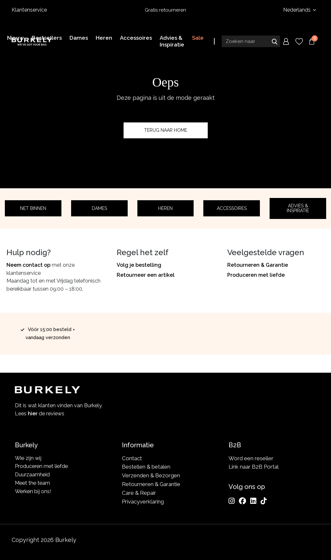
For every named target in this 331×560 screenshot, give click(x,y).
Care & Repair (139, 493)
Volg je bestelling (139, 265)
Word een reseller (251, 458)
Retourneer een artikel (146, 275)
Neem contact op (28, 265)
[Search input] (251, 41)
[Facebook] (242, 500)
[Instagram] (232, 500)
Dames (99, 208)
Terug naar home (165, 130)
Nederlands (297, 10)
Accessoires (232, 208)
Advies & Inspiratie (298, 208)
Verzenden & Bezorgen (151, 475)
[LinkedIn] (253, 500)
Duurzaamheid (33, 475)
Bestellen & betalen (146, 467)
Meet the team (33, 484)
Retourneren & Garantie (257, 265)
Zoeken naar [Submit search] (274, 41)
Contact (132, 458)
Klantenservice (29, 10)
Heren (165, 208)
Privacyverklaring (143, 501)
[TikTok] (264, 500)
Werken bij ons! (34, 493)
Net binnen (33, 208)
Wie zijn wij (28, 458)
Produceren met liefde (256, 275)
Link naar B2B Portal (254, 467)
